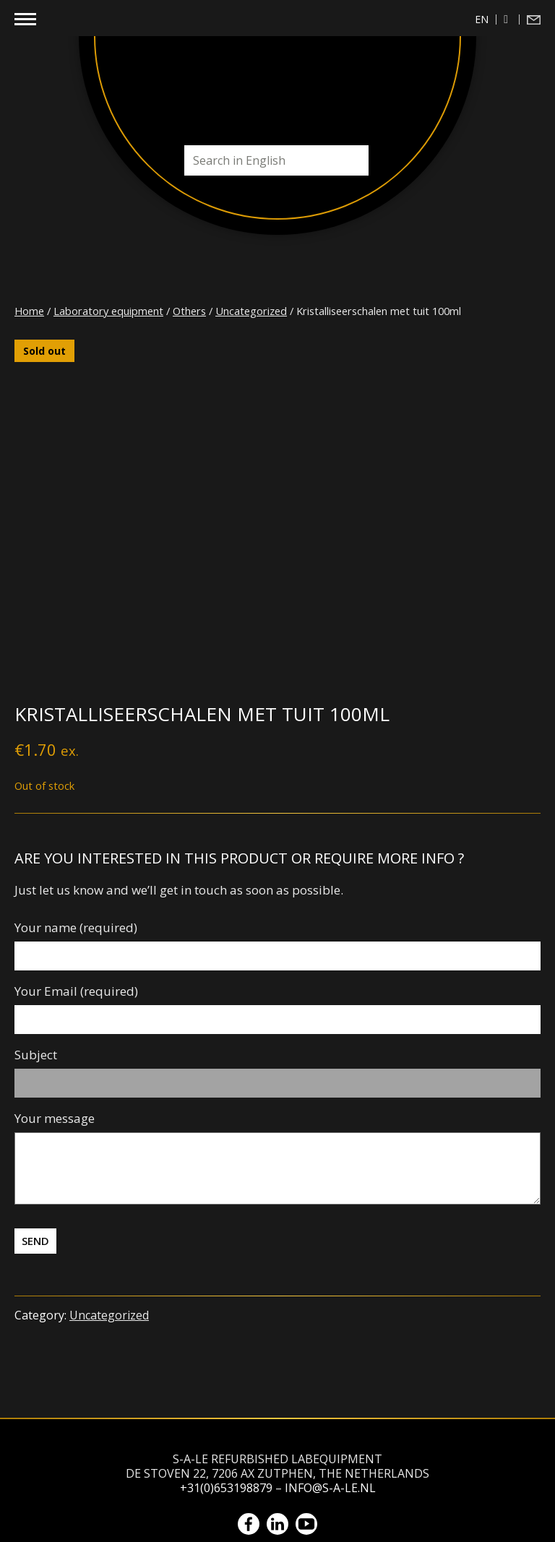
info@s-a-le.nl (330, 1488)
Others (189, 310)
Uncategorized (251, 310)
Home (29, 310)
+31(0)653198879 (226, 1488)
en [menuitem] (482, 19)
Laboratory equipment (108, 310)
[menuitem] (482, 19)
